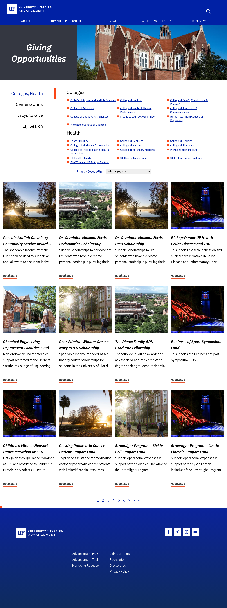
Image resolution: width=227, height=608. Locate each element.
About (25, 21)
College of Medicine (181, 140)
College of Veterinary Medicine (137, 149)
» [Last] (139, 500)
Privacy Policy (119, 571)
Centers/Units (29, 104)
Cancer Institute (79, 140)
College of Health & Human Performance (135, 110)
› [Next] (134, 500)
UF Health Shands (80, 158)
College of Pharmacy (182, 145)
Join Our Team (120, 553)
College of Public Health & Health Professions (89, 151)
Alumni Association (157, 21)
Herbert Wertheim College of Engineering (186, 118)
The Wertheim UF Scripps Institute (89, 162)
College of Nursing (130, 145)
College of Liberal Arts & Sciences (89, 116)
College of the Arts (131, 100)
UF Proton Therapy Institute (186, 158)
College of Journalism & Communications (183, 110)
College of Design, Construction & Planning (189, 102)
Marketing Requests (86, 565)
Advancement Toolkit (86, 559)
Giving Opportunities (67, 21)
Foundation (112, 21)
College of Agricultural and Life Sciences (93, 100)
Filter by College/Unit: (90, 171)
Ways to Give (30, 115)
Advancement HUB (85, 553)
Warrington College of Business (88, 124)
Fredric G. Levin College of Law (137, 116)
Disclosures (118, 565)
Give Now (199, 21)
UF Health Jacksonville (133, 158)
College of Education (82, 108)
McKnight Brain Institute (184, 149)
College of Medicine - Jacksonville (89, 145)
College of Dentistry (131, 140)
